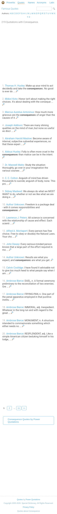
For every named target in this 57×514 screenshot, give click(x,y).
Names (31, 2)
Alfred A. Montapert (17, 230)
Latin (52, 2)
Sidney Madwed (13, 191)
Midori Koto (11, 98)
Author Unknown (15, 204)
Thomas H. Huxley (15, 85)
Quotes (21, 2)
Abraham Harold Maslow (18, 138)
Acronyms (41, 2)
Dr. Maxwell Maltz (14, 164)
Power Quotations (33, 500)
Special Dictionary (3, 2)
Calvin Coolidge (14, 267)
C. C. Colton (11, 178)
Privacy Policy (28, 507)
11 (19, 408)
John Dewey (12, 244)
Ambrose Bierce (14, 280)
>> (24, 408)
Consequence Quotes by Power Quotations (24, 420)
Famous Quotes (10, 8)
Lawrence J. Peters (16, 217)
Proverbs (11, 2)
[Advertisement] (28, 53)
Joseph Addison (13, 125)
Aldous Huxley (12, 151)
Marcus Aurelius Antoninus (19, 112)
